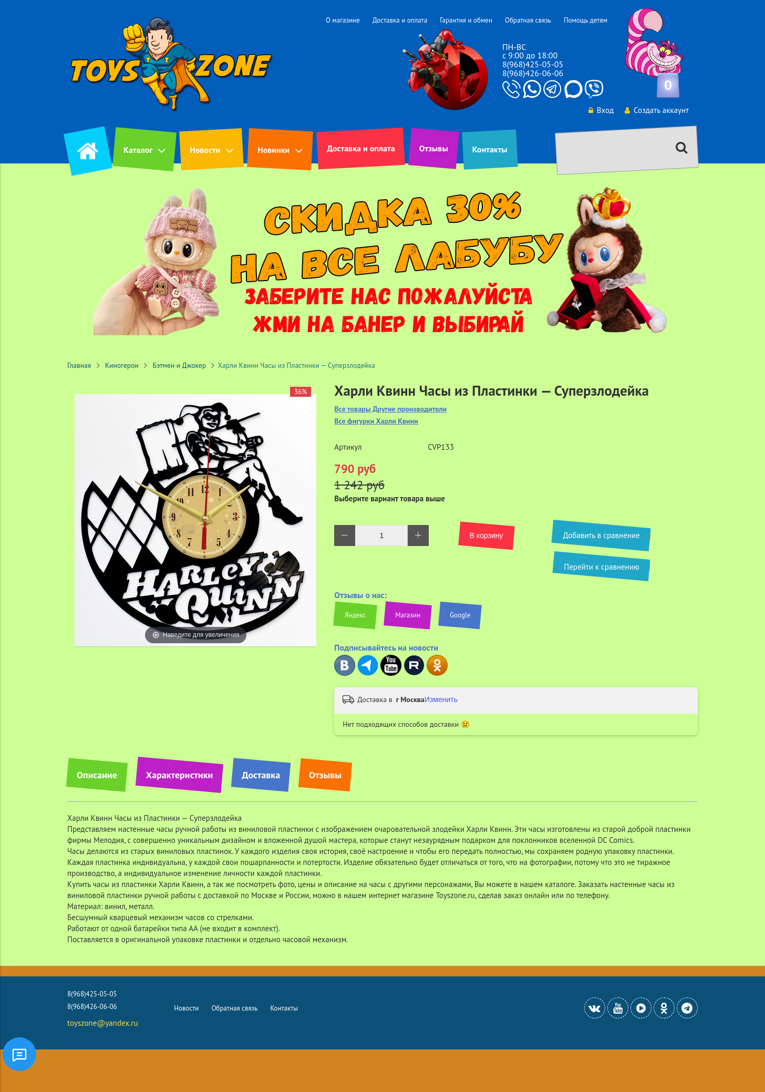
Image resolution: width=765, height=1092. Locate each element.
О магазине (343, 20)
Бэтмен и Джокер (179, 365)
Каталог (137, 150)
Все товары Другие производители (390, 409)
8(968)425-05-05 (532, 64)
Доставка (261, 775)
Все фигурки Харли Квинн (376, 421)
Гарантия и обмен (466, 20)
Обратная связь (528, 20)
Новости (205, 150)
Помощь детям (585, 20)
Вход (601, 110)
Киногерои (122, 365)
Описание (97, 775)
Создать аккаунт (657, 110)
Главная (79, 365)
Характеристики (179, 775)
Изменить (441, 699)
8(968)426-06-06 (532, 73)
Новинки (273, 150)
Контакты (490, 149)
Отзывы (433, 148)
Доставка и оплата (400, 20)
